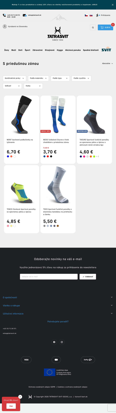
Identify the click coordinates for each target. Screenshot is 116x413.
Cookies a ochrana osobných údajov (72, 396)
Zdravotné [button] (38, 50)
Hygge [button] (60, 50)
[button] (86, 15)
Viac (11, 406)
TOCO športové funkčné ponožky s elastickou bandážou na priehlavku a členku (57, 211)
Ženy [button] (6, 50)
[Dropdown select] (14, 78)
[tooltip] (8, 156)
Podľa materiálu (36, 78)
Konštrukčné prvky (12, 78)
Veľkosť (8, 86)
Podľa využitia (79, 78)
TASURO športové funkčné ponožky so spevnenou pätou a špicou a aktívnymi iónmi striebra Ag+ (94, 142)
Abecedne (107, 63)
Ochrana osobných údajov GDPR (42, 396)
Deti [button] (20, 50)
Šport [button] (27, 50)
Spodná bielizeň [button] (91, 50)
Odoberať (87, 286)
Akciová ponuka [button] (73, 50)
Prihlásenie (103, 15)
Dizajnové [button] (49, 50)
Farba (28, 86)
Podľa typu (57, 78)
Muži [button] (13, 50)
